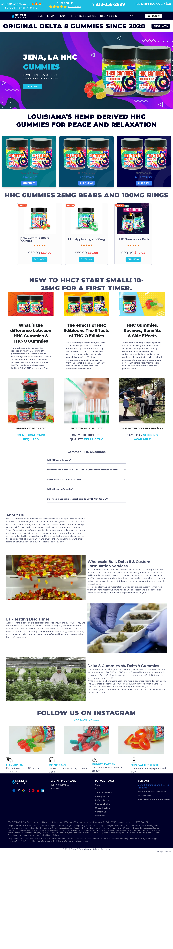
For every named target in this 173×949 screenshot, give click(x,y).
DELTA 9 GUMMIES (59, 785)
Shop (51, 16)
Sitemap (168, 852)
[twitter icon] (18, 790)
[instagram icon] (28, 790)
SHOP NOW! (32, 86)
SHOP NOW (160, 26)
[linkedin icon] (42, 790)
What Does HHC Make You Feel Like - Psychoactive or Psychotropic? (86, 470)
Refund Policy (102, 800)
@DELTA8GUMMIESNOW (86, 720)
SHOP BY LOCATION (83, 16)
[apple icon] (38, 790)
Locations (100, 816)
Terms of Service (103, 792)
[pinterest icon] (33, 790)
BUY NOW (40, 259)
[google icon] (23, 790)
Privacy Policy (102, 796)
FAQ (63, 16)
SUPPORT (132, 16)
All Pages (160, 852)
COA (97, 785)
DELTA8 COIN (108, 16)
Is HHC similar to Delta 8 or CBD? (86, 479)
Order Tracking (102, 808)
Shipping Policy (102, 804)
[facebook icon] (13, 790)
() (153, 16)
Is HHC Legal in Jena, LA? (86, 489)
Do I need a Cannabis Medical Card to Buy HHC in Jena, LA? (86, 499)
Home (39, 16)
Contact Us (100, 812)
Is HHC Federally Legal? (86, 460)
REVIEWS (55, 789)
